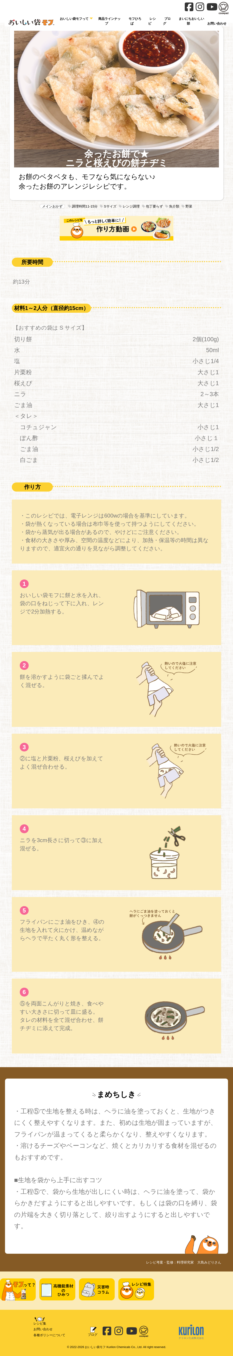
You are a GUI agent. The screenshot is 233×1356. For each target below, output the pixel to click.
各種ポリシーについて (49, 1335)
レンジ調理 (129, 206)
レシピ (152, 21)
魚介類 (172, 206)
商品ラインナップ (109, 21)
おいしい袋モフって (74, 19)
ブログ (167, 21)
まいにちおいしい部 (191, 21)
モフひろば (135, 21)
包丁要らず (152, 206)
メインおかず (52, 206)
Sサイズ (108, 206)
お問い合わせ (43, 1329)
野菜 (187, 206)
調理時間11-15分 (83, 206)
